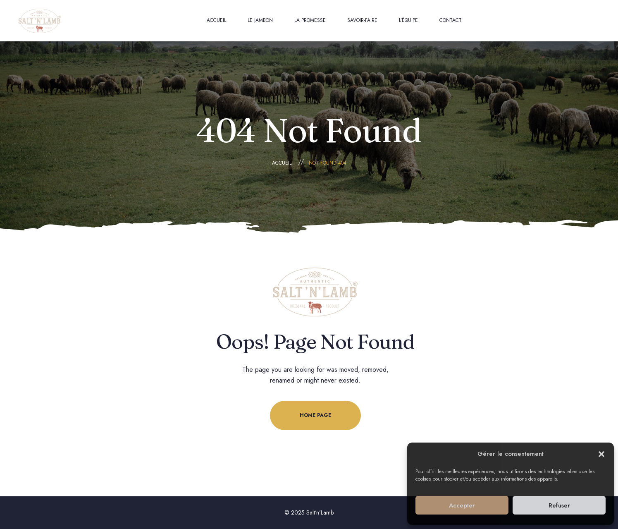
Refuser (559, 505)
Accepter (462, 505)
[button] (601, 454)
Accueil (281, 163)
